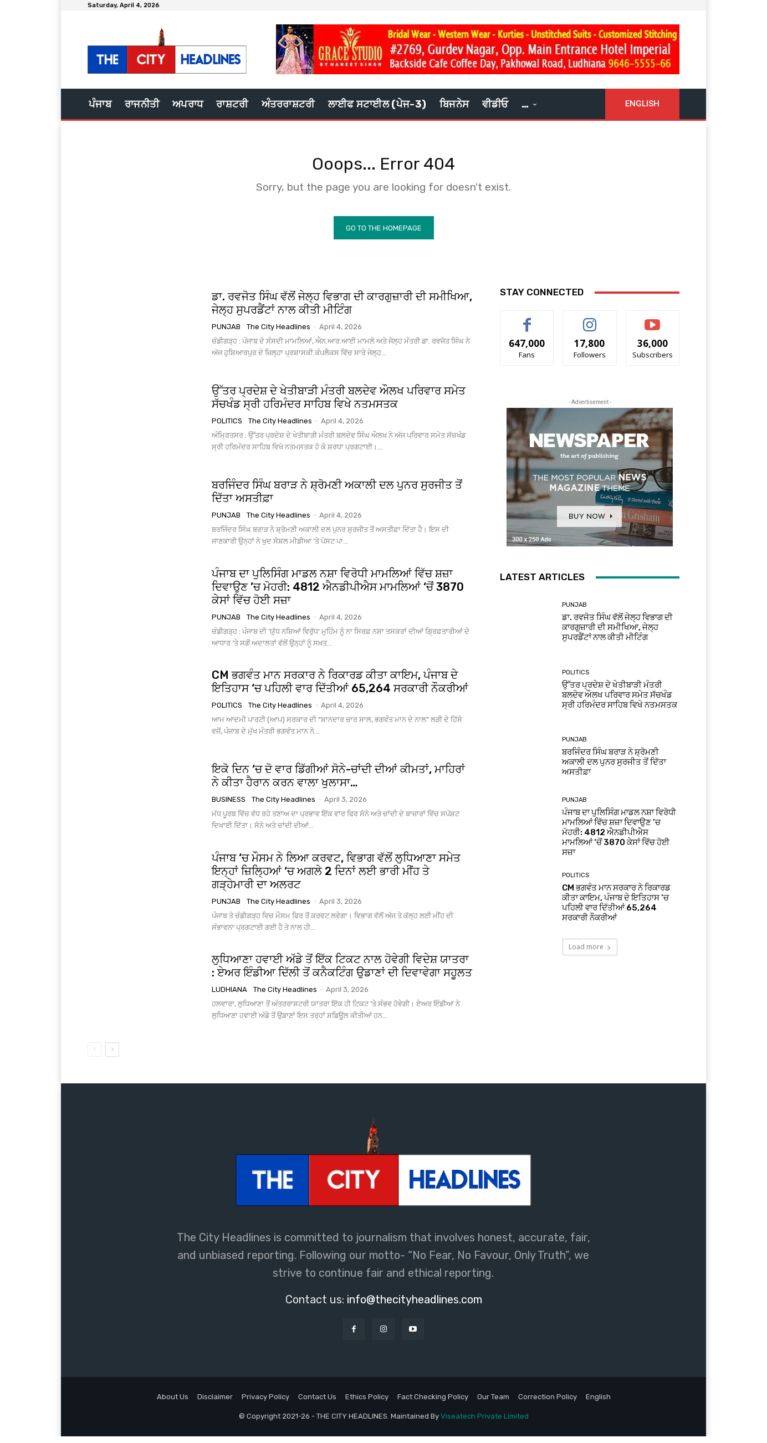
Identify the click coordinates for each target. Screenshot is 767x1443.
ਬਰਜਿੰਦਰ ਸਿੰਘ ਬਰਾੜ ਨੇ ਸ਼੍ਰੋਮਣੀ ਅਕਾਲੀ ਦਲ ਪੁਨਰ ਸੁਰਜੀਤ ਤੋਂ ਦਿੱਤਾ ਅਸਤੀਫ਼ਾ (614, 768)
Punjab (226, 333)
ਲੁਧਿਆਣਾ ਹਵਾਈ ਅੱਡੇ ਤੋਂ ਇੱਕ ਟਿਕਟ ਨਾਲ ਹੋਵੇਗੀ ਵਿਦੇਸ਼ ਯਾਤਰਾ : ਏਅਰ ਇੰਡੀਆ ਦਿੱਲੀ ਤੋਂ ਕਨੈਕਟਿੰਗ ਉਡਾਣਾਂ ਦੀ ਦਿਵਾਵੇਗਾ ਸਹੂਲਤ (342, 972)
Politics (227, 427)
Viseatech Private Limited (485, 1423)
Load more (590, 953)
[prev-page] (94, 1055)
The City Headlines (278, 333)
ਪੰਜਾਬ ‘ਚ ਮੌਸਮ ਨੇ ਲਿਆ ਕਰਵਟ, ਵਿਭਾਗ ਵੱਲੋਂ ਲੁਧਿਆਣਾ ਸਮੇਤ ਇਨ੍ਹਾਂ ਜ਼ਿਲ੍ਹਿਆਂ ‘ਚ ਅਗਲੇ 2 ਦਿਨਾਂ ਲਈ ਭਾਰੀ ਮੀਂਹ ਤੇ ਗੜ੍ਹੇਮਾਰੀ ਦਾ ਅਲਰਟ (336, 877)
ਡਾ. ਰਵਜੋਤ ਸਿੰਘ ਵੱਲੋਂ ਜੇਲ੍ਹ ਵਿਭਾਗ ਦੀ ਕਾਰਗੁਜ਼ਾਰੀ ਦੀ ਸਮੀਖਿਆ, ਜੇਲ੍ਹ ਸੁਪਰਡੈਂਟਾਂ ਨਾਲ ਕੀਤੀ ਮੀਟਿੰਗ (342, 309)
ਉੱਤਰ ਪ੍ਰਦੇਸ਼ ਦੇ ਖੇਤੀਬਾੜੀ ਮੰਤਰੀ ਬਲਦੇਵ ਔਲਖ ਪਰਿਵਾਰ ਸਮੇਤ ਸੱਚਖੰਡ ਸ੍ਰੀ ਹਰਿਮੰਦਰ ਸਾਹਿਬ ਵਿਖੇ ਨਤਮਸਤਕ (339, 404)
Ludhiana (229, 996)
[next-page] (112, 1055)
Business (229, 806)
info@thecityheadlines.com (414, 1305)
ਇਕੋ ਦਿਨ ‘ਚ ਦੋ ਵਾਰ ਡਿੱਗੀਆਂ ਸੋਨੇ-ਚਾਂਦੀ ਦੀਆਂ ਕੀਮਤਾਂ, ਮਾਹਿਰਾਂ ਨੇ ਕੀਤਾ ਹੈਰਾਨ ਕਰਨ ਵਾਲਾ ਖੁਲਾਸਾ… (338, 782)
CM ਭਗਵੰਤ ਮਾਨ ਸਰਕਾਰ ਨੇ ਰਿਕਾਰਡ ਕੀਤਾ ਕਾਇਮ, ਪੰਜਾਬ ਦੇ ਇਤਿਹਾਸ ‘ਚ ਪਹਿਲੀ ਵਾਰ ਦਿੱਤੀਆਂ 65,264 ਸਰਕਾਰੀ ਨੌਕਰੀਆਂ (340, 688)
